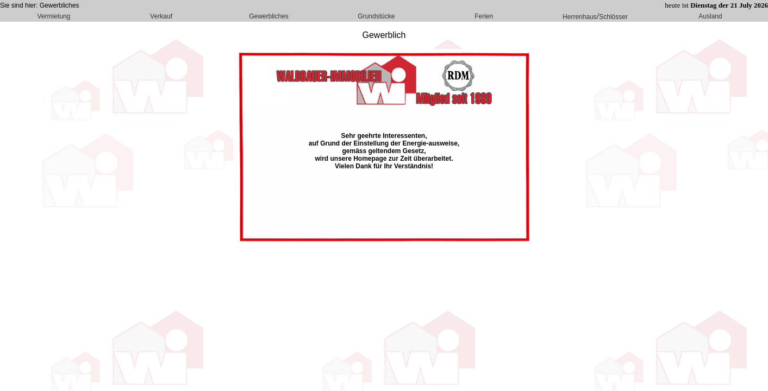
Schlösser (613, 17)
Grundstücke (376, 16)
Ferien (483, 16)
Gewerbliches (269, 16)
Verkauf (161, 16)
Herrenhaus (580, 17)
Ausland (710, 16)
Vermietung (54, 16)
